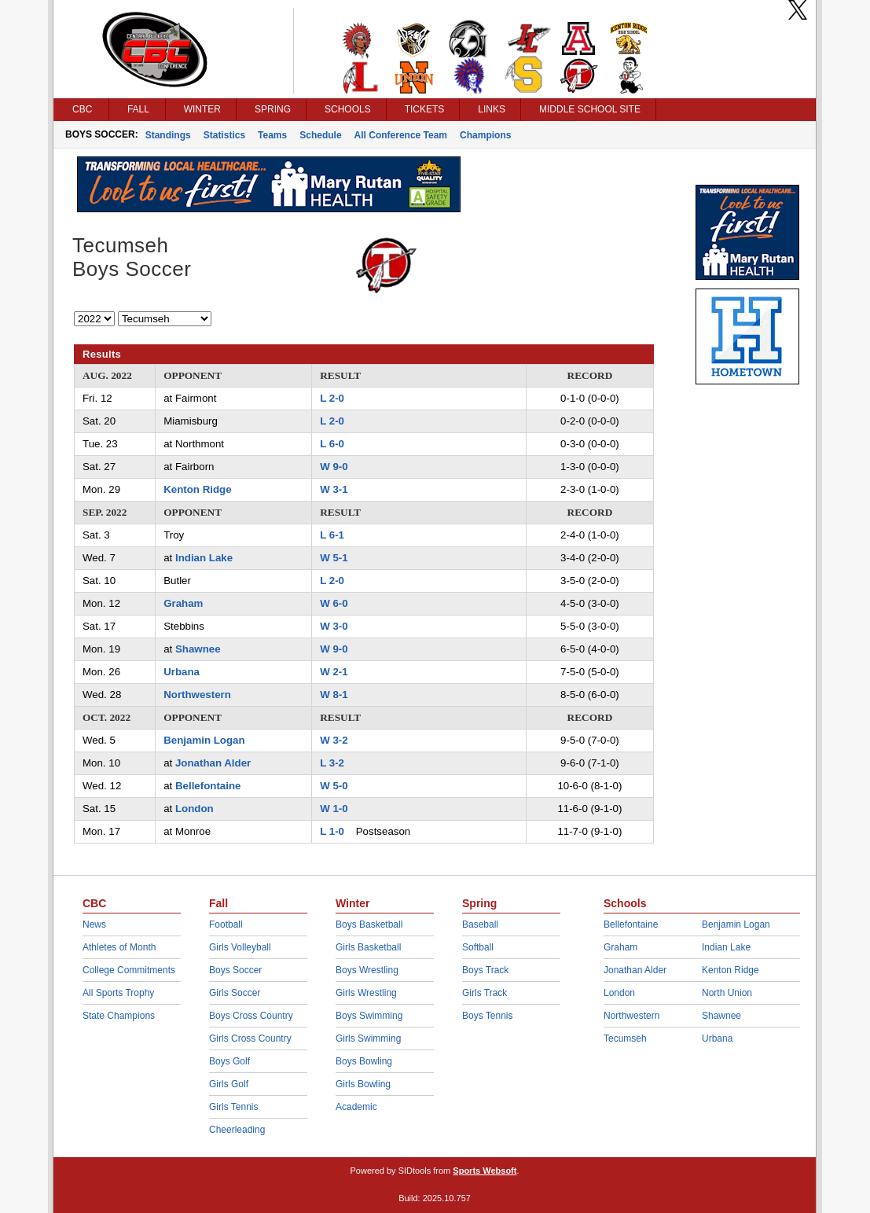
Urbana (181, 672)
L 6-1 (332, 535)
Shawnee (198, 649)
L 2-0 (332, 398)
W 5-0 (333, 786)
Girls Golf (228, 1084)
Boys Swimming (369, 1015)
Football (226, 924)
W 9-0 (333, 466)
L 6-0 (332, 444)
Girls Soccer (234, 992)
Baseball (480, 924)
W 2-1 (333, 672)
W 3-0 (333, 626)
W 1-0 (333, 808)
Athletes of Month (119, 947)
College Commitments (129, 970)
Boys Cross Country (251, 1015)
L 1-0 (332, 831)
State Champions (119, 1015)
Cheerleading (237, 1129)
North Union (727, 992)
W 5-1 (333, 558)
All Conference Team (400, 135)
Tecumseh (625, 1038)
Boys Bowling (364, 1061)
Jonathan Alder (213, 763)
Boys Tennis (487, 1015)
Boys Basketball (369, 924)
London (194, 808)
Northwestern (197, 694)
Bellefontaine (208, 786)
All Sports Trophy (118, 992)
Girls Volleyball (240, 947)
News (94, 924)
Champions (485, 135)
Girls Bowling (363, 1084)
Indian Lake (204, 558)
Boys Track (485, 970)
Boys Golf (229, 1061)
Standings (168, 135)
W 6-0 (333, 603)
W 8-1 (333, 694)
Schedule (320, 135)
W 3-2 (333, 740)
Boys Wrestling (367, 970)
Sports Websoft (484, 1170)
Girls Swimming (368, 1038)
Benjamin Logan (203, 740)
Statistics (224, 135)
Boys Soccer (235, 970)
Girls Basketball (368, 947)
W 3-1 (333, 489)
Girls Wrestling (366, 992)
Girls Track (484, 992)
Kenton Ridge (197, 489)
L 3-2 (332, 763)
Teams (272, 135)
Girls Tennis (233, 1106)
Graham (183, 603)
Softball (478, 947)
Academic (356, 1106)
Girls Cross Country (250, 1038)
